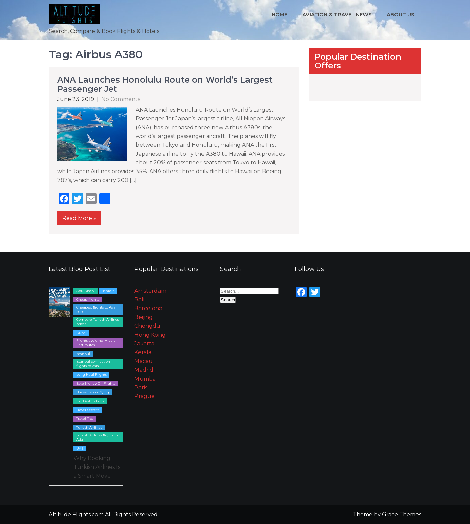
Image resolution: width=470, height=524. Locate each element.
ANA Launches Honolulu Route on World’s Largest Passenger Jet (165, 84)
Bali (139, 299)
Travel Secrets (87, 410)
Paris (140, 387)
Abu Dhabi (85, 291)
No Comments (120, 99)
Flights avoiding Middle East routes (96, 342)
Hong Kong (150, 335)
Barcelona (148, 308)
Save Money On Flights (95, 383)
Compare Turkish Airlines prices (97, 321)
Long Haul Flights (91, 374)
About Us (400, 14)
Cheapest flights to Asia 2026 (96, 309)
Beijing (143, 317)
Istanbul (83, 353)
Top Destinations (90, 401)
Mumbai (145, 378)
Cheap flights (87, 299)
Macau (143, 361)
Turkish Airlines (89, 427)
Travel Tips (84, 418)
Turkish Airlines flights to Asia (97, 437)
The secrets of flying (92, 392)
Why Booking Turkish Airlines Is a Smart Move (96, 467)
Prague (144, 396)
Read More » (79, 218)
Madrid (143, 370)
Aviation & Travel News (337, 14)
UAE (80, 448)
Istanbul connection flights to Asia (93, 363)
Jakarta (144, 343)
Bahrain (108, 291)
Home (279, 14)
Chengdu (147, 326)
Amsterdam (150, 291)
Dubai (81, 333)
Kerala (142, 352)
